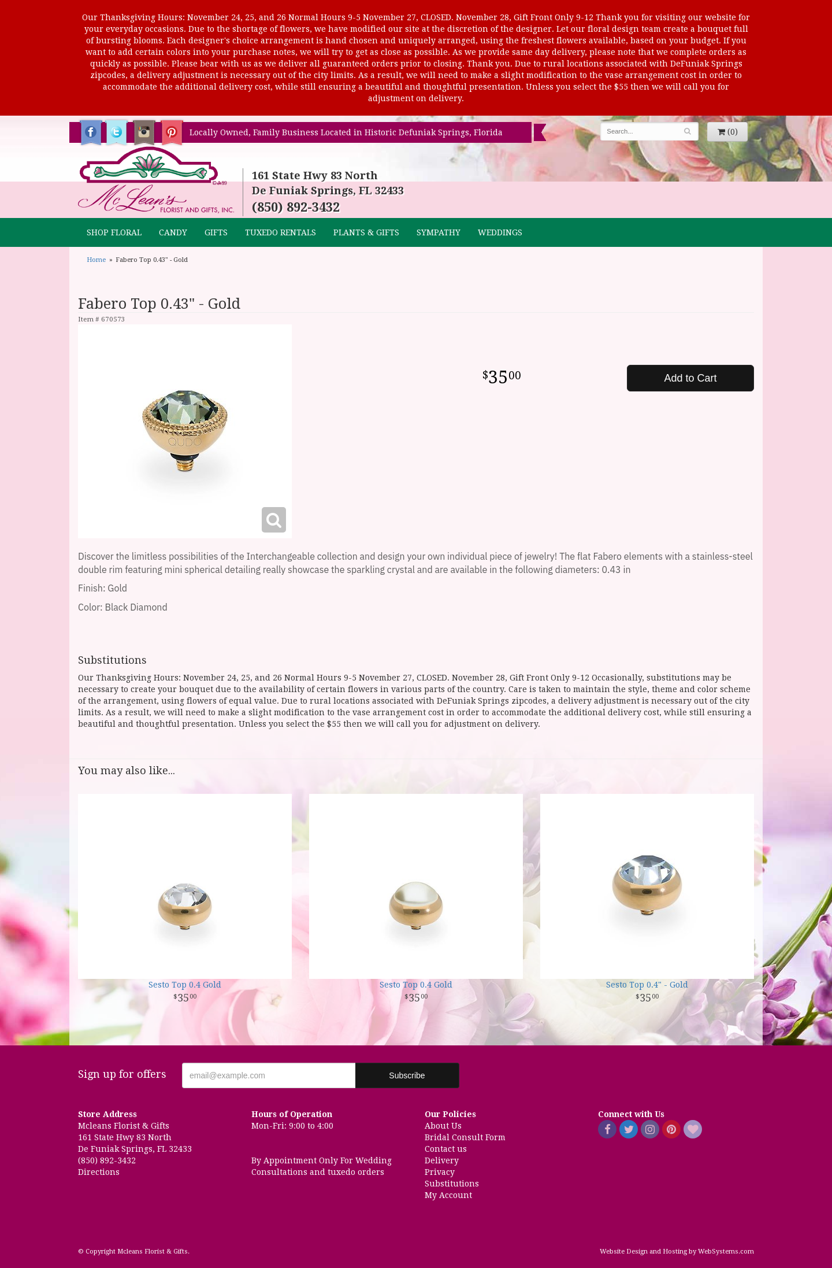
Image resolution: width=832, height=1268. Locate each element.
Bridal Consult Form (465, 1137)
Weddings (500, 232)
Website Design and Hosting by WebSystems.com (677, 1251)
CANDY (173, 232)
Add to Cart (690, 378)
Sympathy (438, 232)
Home (96, 260)
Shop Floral (114, 232)
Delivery (442, 1160)
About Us (443, 1125)
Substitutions (452, 1183)
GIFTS (216, 232)
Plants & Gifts (366, 232)
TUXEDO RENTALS (280, 232)
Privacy (440, 1172)
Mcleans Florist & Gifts (156, 180)
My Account (448, 1195)
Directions (99, 1172)
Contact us (446, 1149)
